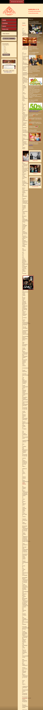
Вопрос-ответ (5, 29)
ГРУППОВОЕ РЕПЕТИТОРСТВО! (35, 23)
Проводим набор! (32, 76)
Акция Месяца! (31, 101)
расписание (24, 698)
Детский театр (35, 186)
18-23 (5, 49)
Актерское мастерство (17, 1)
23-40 (5, 50)
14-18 (5, 47)
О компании (5, 23)
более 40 (5, 52)
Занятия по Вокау (32, 53)
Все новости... (31, 147)
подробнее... (31, 144)
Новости (4, 26)
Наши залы (35, 160)
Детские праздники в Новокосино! (35, 131)
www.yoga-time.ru (8, 72)
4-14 (4, 46)
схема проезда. (24, 483)
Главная (4, 20)
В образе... (35, 173)
